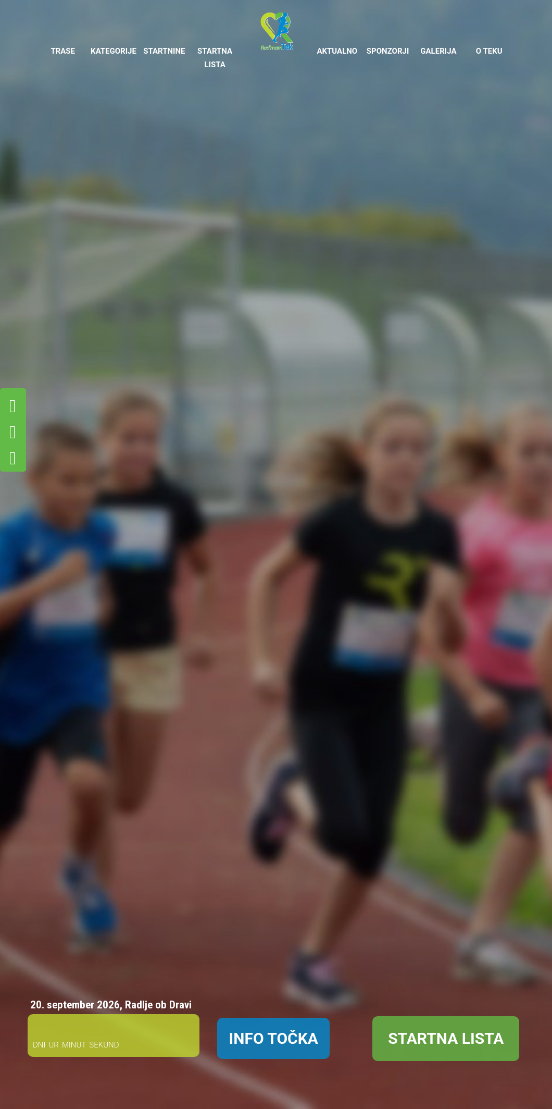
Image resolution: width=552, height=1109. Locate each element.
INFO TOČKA (273, 1038)
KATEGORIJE (113, 51)
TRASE (63, 51)
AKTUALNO (337, 51)
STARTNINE (164, 51)
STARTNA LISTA (214, 57)
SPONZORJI (388, 51)
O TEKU (489, 51)
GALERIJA (438, 51)
